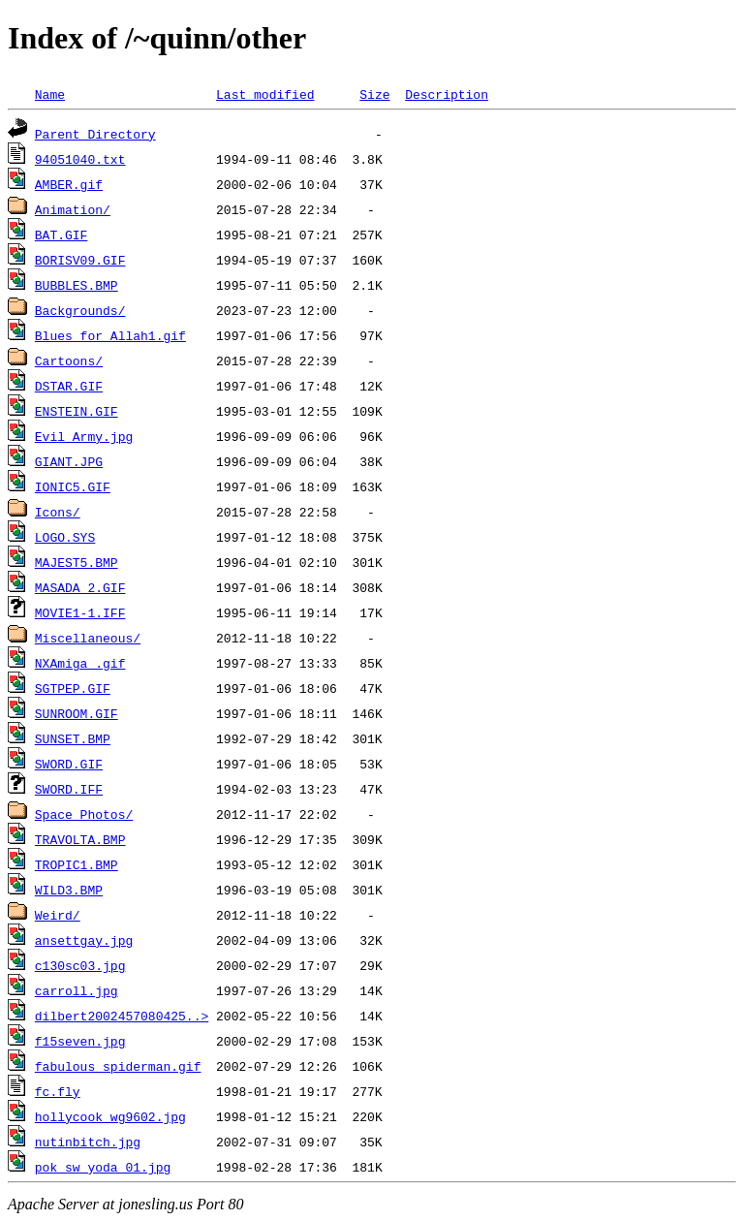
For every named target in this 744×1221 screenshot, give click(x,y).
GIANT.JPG (69, 461)
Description (446, 94)
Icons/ (57, 511)
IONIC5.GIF (72, 486)
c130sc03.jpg (80, 965)
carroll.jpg (76, 990)
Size (374, 94)
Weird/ (57, 915)
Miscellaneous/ (87, 637)
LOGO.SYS (65, 537)
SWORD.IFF (69, 789)
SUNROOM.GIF (76, 713)
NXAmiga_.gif (80, 663)
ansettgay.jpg (84, 940)
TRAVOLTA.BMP (80, 839)
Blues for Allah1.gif (110, 335)
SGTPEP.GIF (72, 688)
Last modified (265, 94)
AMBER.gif (69, 184)
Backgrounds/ (80, 310)
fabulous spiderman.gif (118, 1066)
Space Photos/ (84, 814)
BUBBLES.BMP (76, 285)
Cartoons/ (69, 360)
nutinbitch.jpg (87, 1141)
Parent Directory (95, 133)
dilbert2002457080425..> (121, 1015)
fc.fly (57, 1091)
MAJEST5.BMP (76, 562)
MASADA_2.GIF (80, 587)
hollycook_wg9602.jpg (110, 1116)
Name (50, 94)
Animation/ (72, 209)
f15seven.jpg (80, 1040)
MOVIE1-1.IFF (80, 612)
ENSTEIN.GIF (76, 411)
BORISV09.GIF (80, 259)
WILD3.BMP (69, 889)
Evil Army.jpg (84, 436)
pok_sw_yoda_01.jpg (102, 1166)
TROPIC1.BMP (76, 864)
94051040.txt (80, 159)
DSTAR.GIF (69, 385)
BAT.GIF (61, 234)
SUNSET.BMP (72, 738)
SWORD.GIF (69, 763)
